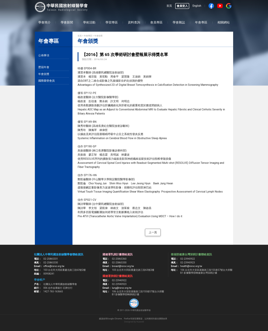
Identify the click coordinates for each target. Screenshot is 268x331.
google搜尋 (228, 6)
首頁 (169, 5)
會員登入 (182, 6)
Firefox (127, 318)
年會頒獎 (43, 74)
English (196, 5)
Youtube (220, 6)
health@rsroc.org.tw (191, 266)
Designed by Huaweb (134, 322)
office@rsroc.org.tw (53, 266)
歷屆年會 (43, 67)
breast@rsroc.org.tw (123, 266)
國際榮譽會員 (46, 80)
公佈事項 (43, 55)
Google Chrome (114, 318)
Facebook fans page (211, 6)
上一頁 (153, 232)
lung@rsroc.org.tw (122, 288)
